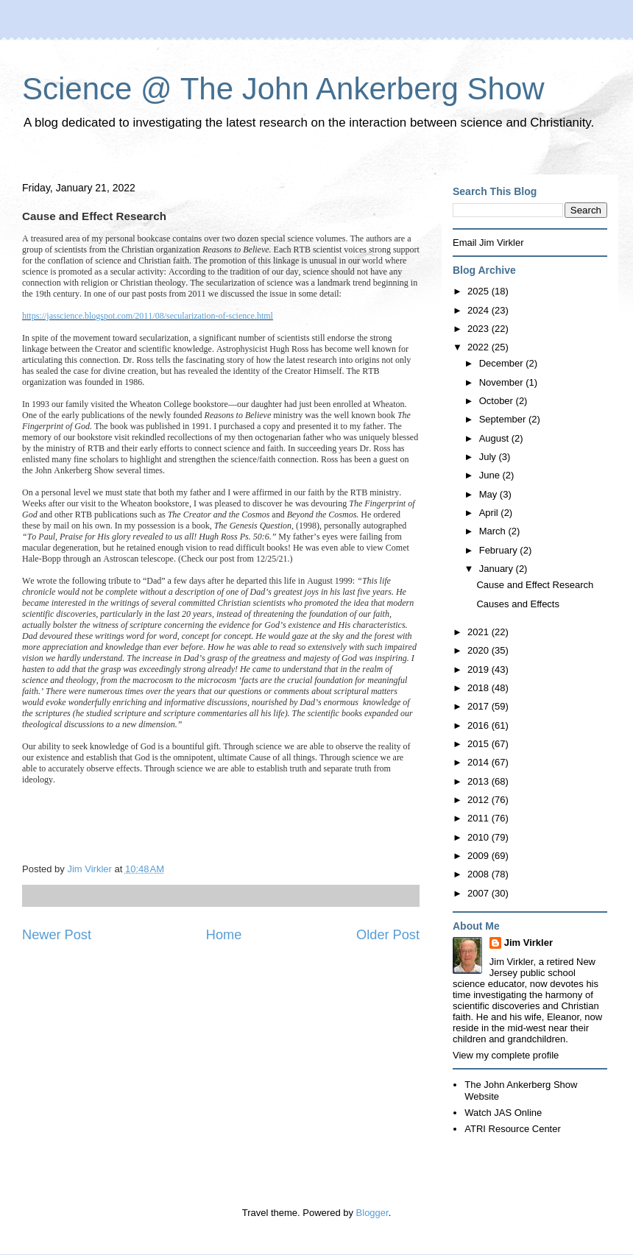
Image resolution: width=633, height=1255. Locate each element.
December (502, 363)
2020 (479, 650)
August (495, 438)
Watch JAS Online (503, 1112)
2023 (479, 328)
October (497, 400)
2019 (479, 669)
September (503, 419)
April (490, 512)
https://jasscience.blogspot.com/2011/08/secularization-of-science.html (147, 316)
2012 (479, 799)
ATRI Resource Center (512, 1128)
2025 (479, 291)
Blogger (372, 1212)
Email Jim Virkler (488, 242)
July (489, 456)
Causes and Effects (517, 603)
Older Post (388, 934)
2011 (479, 818)
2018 (479, 687)
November (502, 382)
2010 (479, 837)
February (499, 550)
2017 (479, 706)
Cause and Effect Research (534, 584)
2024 (479, 310)
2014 (479, 762)
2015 (479, 743)
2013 (479, 781)
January (497, 568)
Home (224, 934)
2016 (479, 725)
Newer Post (56, 934)
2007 (479, 893)
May (489, 494)
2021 (479, 631)
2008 (479, 874)
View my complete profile (506, 1055)
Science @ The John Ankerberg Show (283, 88)
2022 (479, 347)
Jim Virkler (528, 942)
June (491, 475)
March (494, 531)
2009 (479, 855)
